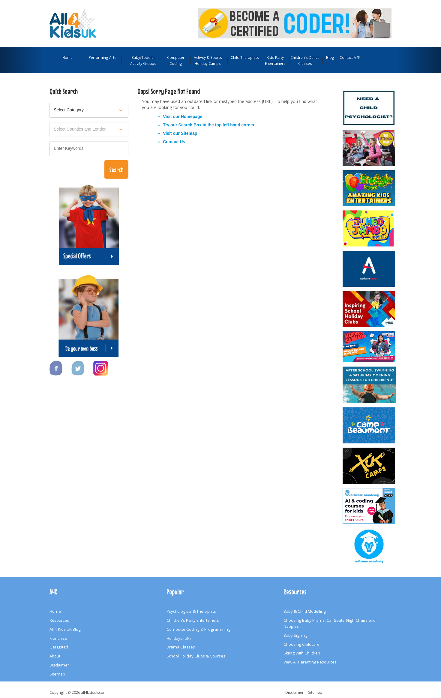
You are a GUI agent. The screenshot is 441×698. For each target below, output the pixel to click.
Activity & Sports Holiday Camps (208, 60)
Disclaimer (59, 665)
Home (67, 57)
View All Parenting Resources (310, 662)
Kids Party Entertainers (275, 60)
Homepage (191, 116)
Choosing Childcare (302, 644)
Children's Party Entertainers (192, 620)
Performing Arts (102, 57)
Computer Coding (175, 60)
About (55, 656)
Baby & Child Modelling (305, 611)
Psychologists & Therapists (191, 611)
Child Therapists (245, 57)
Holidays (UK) (178, 638)
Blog (330, 57)
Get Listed (59, 647)
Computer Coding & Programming (198, 629)
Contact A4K (350, 57)
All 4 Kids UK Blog (65, 629)
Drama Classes (180, 647)
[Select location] (89, 129)
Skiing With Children (302, 653)
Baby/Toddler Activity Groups (143, 60)
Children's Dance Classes (305, 60)
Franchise (58, 638)
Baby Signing (296, 635)
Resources (59, 620)
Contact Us (174, 141)
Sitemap (189, 133)
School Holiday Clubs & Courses (195, 656)
